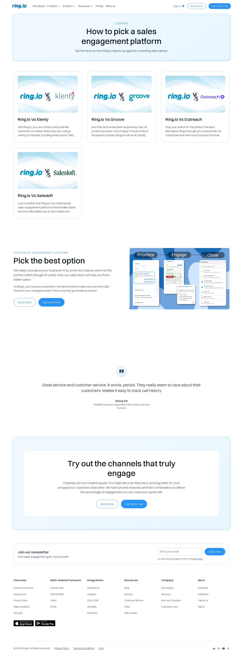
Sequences (20, 594)
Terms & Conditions (83, 648)
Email (53, 606)
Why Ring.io (38, 6)
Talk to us (110, 6)
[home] (19, 6)
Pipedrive (92, 612)
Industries (203, 594)
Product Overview (23, 587)
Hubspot (91, 594)
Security (18, 612)
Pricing (99, 6)
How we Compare (171, 600)
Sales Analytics (22, 606)
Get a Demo (196, 6)
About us (166, 594)
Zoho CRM (93, 600)
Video (53, 600)
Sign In (201, 606)
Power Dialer (21, 600)
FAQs (127, 606)
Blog (126, 587)
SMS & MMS (57, 594)
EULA (101, 648)
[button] (54, 6)
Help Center (130, 612)
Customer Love (169, 606)
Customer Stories (133, 600)
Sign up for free (219, 6)
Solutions (203, 587)
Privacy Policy (61, 648)
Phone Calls (56, 587)
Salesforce (93, 587)
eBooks (128, 594)
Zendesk (92, 606)
